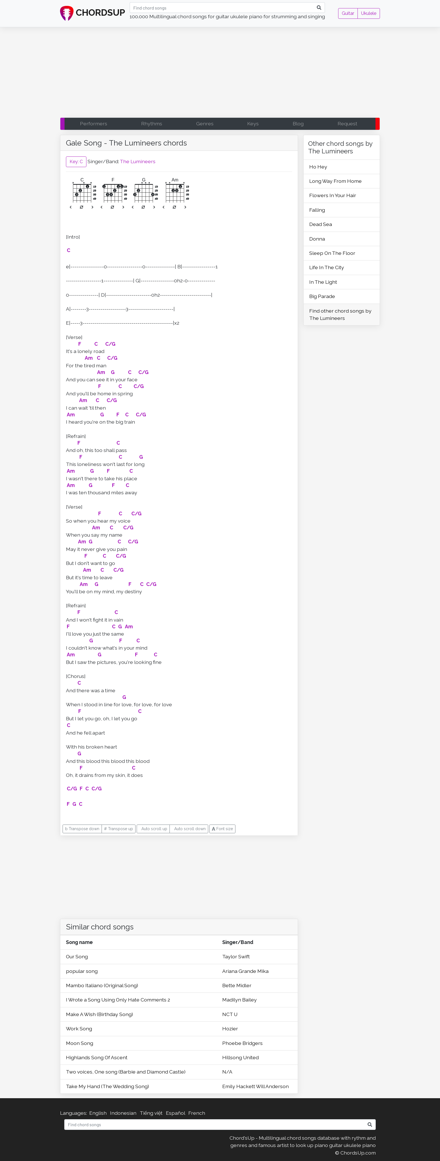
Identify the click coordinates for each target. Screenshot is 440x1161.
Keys (253, 123)
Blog (298, 123)
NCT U (229, 1014)
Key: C (76, 161)
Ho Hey (318, 167)
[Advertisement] (220, 73)
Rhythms (151, 123)
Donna (317, 239)
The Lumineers (137, 161)
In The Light (323, 282)
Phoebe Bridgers (242, 1043)
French (196, 1113)
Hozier (230, 1028)
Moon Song (79, 1043)
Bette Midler (236, 985)
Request (347, 123)
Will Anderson (272, 1086)
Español (175, 1113)
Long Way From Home (335, 181)
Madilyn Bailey (239, 1000)
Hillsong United (240, 1057)
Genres (205, 123)
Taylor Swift (236, 956)
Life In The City (326, 267)
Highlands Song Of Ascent (96, 1057)
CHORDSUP (92, 13)
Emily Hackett (239, 1086)
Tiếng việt (151, 1113)
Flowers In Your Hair (332, 195)
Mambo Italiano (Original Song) (102, 985)
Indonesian (123, 1113)
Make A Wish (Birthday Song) (99, 1014)
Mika (263, 971)
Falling (317, 210)
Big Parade (322, 296)
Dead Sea (320, 224)
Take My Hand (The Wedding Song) (107, 1086)
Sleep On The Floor (332, 253)
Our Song (77, 956)
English (98, 1113)
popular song (82, 971)
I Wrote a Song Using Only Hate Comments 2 (118, 1000)
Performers (93, 123)
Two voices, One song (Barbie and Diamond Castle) (125, 1072)
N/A (227, 1072)
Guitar (348, 13)
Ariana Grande (239, 971)
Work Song (79, 1028)
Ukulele (368, 13)
